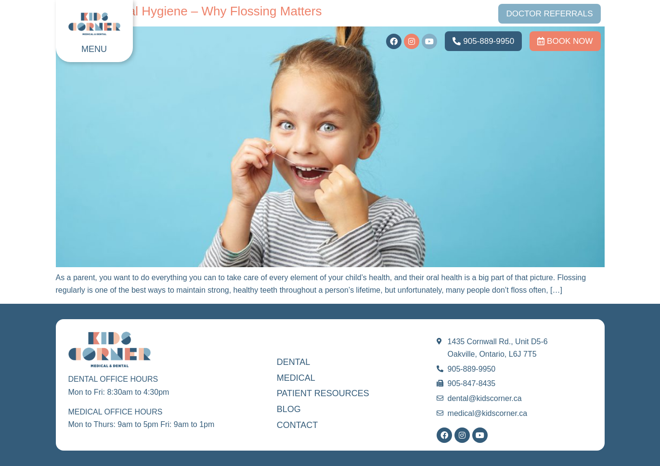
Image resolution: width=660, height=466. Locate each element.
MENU (94, 49)
